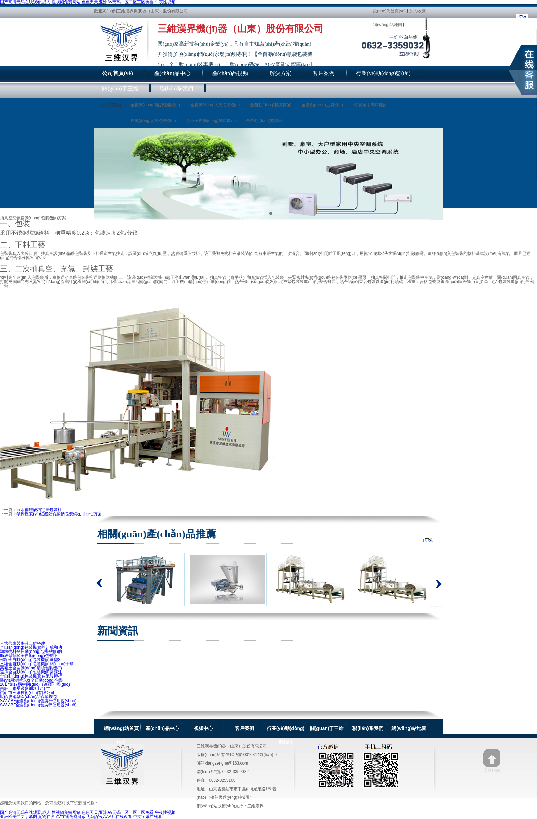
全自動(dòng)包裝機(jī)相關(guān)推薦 (428, 540)
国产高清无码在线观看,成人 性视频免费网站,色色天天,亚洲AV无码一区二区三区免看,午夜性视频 (87, 812)
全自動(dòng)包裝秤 (264, 120)
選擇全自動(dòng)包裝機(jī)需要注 (31, 672)
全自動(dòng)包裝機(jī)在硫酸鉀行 (31, 676)
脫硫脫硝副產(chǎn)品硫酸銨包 (28, 696)
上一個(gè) (99, 583)
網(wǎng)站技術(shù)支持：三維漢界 (230, 806)
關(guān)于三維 (327, 728)
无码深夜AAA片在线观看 (109, 816)
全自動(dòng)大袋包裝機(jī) (215, 104)
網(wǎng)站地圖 (387, 24)
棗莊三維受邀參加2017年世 (25, 688)
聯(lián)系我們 (367, 728)
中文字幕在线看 (147, 816)
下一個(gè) (437, 579)
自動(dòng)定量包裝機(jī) (153, 120)
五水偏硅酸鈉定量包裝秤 (39, 509)
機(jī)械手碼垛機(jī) (370, 104)
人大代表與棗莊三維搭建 (22, 643)
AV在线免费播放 (71, 816)
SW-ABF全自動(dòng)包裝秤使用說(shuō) (38, 700)
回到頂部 (491, 760)
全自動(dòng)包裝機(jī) (270, 104)
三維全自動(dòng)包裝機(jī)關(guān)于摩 (37, 663)
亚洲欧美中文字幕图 (18, 816)
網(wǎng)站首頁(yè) (121, 728)
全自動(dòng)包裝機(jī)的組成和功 (31, 647)
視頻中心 (203, 728)
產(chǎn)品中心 (162, 728)
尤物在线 (46, 816)
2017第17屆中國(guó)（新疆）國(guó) (35, 684)
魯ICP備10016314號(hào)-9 (251, 754)
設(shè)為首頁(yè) (389, 11)
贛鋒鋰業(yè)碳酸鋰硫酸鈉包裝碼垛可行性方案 (59, 513)
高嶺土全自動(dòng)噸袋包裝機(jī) (31, 668)
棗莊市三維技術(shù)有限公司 (27, 692)
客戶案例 (244, 728)
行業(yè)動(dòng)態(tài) (285, 728)
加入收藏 (417, 11)
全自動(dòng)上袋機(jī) (322, 104)
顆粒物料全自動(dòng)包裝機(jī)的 (31, 651)
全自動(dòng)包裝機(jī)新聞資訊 (522, 17)
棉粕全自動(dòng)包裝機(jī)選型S (30, 659)
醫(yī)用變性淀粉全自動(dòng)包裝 (31, 680)
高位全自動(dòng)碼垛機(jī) (211, 120)
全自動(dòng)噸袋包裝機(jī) (155, 104)
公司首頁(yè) (117, 73)
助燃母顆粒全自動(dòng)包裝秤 (28, 655)
